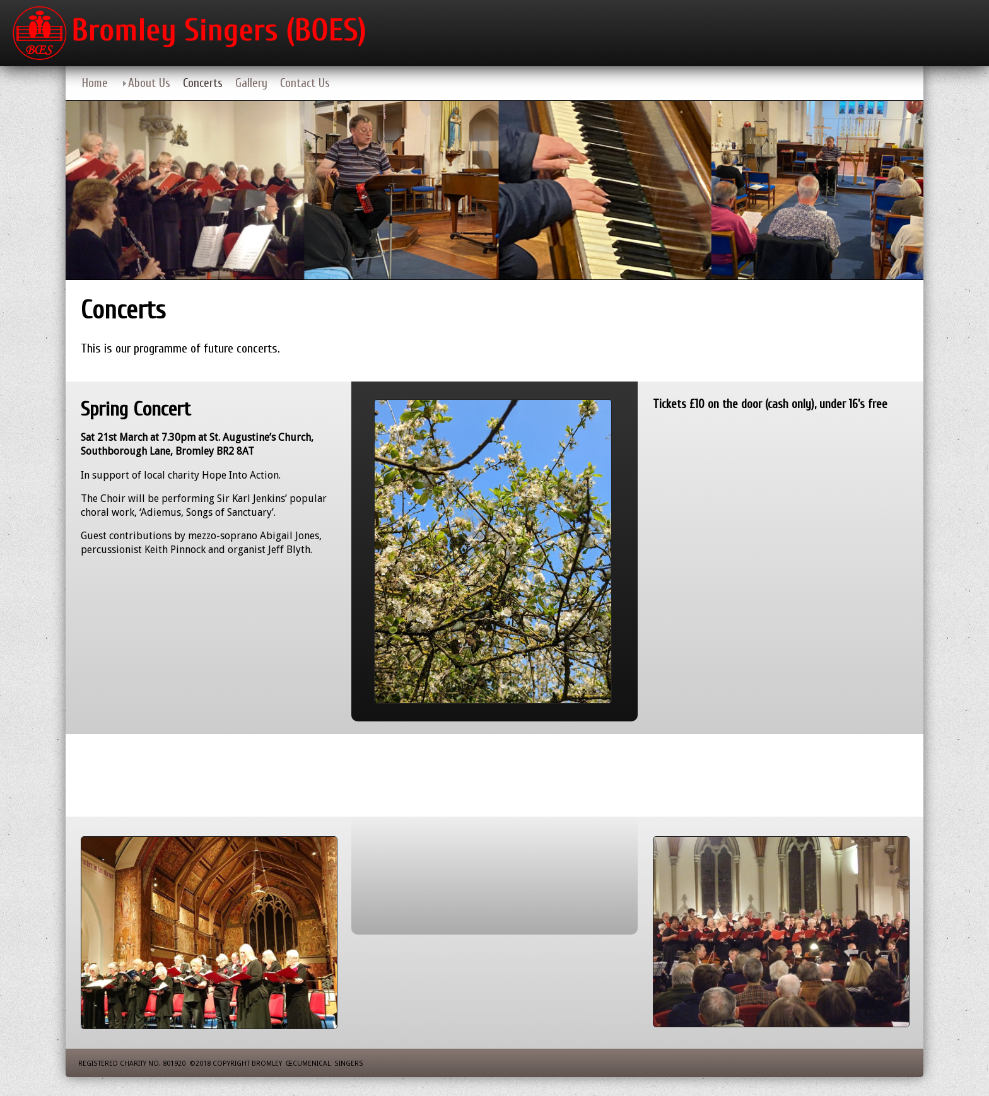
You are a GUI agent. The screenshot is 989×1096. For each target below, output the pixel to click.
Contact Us (305, 83)
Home (95, 83)
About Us (149, 83)
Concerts (203, 83)
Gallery (251, 83)
